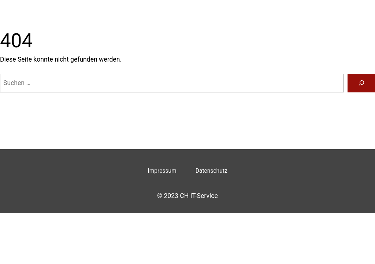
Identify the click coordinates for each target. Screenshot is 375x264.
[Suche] (361, 83)
